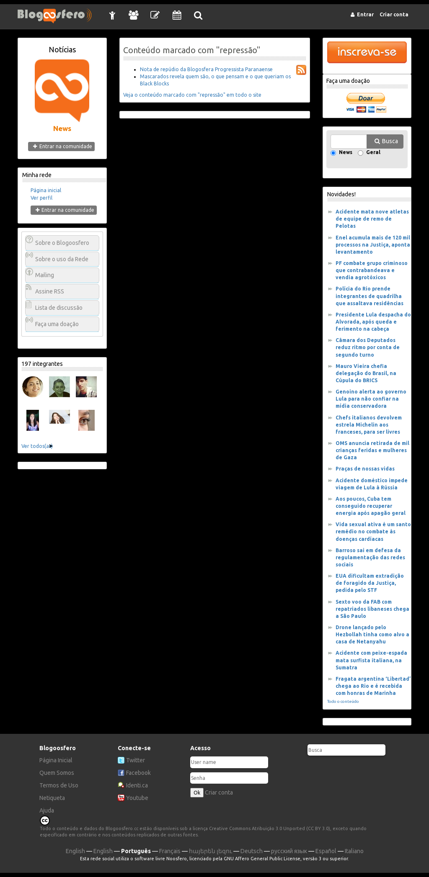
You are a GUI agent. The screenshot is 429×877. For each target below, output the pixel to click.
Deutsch (251, 851)
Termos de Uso (58, 785)
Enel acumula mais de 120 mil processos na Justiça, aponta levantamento (373, 245)
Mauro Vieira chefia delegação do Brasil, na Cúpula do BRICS (366, 373)
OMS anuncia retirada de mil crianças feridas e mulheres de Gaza (372, 450)
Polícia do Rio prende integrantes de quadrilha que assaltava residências (369, 296)
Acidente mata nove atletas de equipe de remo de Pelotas (372, 219)
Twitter (135, 760)
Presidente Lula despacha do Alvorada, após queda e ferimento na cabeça (373, 322)
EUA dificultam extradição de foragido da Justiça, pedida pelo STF (370, 583)
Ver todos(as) (37, 446)
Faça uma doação (57, 324)
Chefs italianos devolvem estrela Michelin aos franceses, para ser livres (369, 425)
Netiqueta (52, 798)
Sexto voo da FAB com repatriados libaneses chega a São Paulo (372, 609)
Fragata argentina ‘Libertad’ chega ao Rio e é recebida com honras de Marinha (373, 686)
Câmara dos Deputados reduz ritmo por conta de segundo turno (368, 347)
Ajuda (46, 810)
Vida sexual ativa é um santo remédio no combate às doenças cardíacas (373, 531)
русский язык (289, 851)
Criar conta (219, 792)
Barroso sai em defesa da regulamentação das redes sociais (370, 557)
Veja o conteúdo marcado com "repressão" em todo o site (192, 95)
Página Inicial (55, 760)
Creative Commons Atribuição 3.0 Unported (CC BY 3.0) (269, 828)
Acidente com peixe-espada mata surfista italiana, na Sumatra (371, 660)
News (345, 152)
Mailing (44, 275)
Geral (373, 152)
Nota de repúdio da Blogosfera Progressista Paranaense (206, 69)
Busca (390, 141)
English (75, 851)
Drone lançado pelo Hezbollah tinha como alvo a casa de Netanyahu (372, 634)
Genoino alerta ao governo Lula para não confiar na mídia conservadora (371, 399)
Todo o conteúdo (343, 701)
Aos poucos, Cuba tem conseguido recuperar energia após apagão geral (371, 506)
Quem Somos (56, 772)
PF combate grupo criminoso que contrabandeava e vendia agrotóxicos (372, 270)
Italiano (354, 851)
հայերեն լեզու (210, 851)
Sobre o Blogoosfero (62, 242)
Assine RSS (49, 291)
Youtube (137, 798)
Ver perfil (41, 198)
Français (170, 851)
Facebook (138, 772)
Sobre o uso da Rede (61, 259)
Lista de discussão (59, 307)
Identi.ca (137, 785)
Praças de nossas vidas (365, 468)
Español (325, 851)
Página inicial (46, 190)
